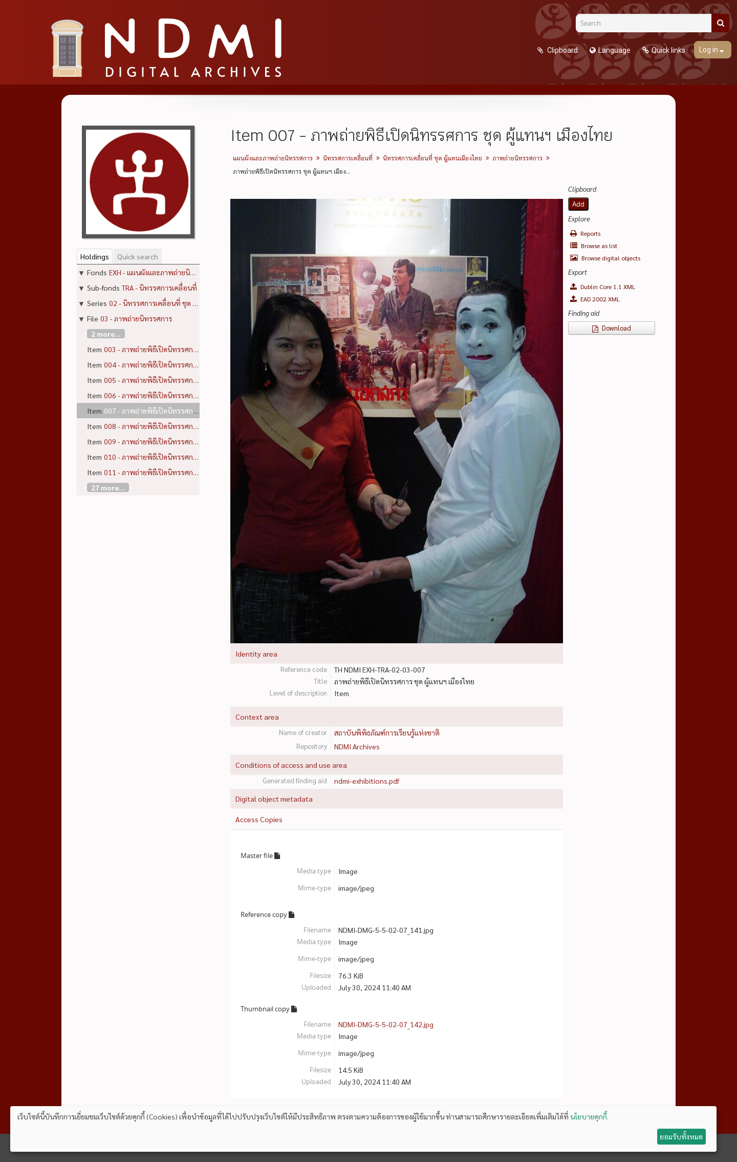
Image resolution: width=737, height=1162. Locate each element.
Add (578, 204)
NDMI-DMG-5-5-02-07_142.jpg (385, 1024)
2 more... (106, 333)
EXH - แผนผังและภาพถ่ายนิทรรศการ (163, 272)
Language (614, 50)
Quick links (668, 50)
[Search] (647, 23)
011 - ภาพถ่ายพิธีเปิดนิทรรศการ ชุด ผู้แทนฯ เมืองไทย (183, 472)
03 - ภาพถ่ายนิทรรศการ (136, 318)
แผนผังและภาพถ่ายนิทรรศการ (273, 158)
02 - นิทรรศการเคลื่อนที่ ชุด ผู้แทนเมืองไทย (173, 303)
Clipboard (562, 50)
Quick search (137, 256)
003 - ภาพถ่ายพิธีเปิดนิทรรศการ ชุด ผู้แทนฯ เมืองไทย (183, 349)
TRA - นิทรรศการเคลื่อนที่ (159, 287)
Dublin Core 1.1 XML (602, 286)
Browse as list (593, 245)
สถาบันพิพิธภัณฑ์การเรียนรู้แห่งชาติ (387, 732)
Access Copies (259, 819)
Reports (585, 233)
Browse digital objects (605, 258)
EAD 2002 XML (595, 299)
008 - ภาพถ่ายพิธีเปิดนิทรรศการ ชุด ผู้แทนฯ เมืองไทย (183, 426)
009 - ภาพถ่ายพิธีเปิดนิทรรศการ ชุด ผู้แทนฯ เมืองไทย (183, 441)
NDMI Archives (357, 746)
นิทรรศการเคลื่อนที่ (348, 158)
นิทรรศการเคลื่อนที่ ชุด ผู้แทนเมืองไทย (432, 158)
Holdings (94, 256)
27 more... (108, 487)
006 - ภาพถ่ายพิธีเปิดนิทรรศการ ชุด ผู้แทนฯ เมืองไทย (183, 395)
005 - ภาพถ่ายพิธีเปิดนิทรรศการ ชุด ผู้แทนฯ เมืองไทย (183, 379)
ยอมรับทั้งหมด (681, 1136)
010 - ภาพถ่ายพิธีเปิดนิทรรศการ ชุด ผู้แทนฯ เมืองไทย (183, 456)
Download (611, 327)
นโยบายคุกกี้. (589, 1116)
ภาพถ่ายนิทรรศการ (517, 158)
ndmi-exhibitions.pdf (366, 780)
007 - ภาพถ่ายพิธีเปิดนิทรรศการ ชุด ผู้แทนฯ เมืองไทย (183, 410)
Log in (709, 50)
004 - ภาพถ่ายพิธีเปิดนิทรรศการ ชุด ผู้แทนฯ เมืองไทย (183, 364)
